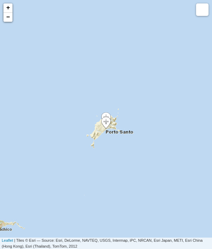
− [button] (8, 17)
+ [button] (8, 8)
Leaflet (7, 240)
